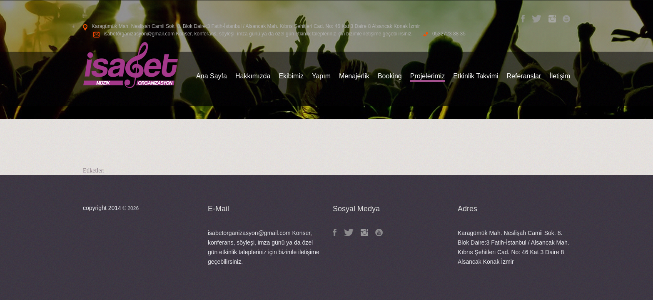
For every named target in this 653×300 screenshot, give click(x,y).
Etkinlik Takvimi (475, 76)
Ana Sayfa (211, 76)
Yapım (321, 76)
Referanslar (524, 76)
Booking (390, 76)
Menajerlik (354, 76)
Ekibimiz (291, 76)
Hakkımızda (252, 76)
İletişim (559, 76)
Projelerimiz (427, 76)
